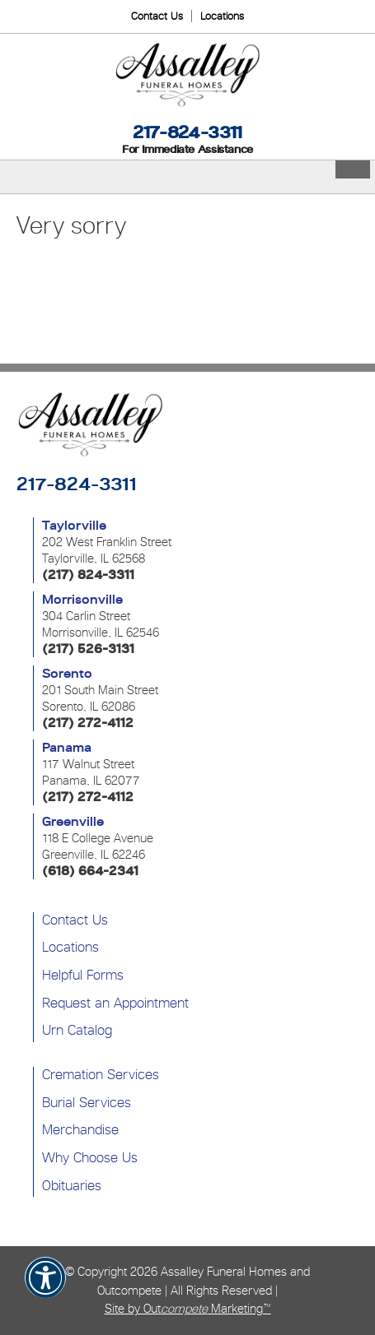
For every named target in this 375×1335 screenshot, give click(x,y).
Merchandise (80, 1129)
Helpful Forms (83, 974)
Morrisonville (82, 599)
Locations (222, 16)
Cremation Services (100, 1074)
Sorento (67, 673)
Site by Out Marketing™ (188, 1308)
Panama (66, 747)
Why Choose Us (90, 1157)
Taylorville (74, 525)
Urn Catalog (77, 1030)
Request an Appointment (115, 1002)
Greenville (73, 821)
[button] (45, 1288)
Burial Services (86, 1102)
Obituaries (71, 1185)
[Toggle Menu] (352, 169)
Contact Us (157, 16)
